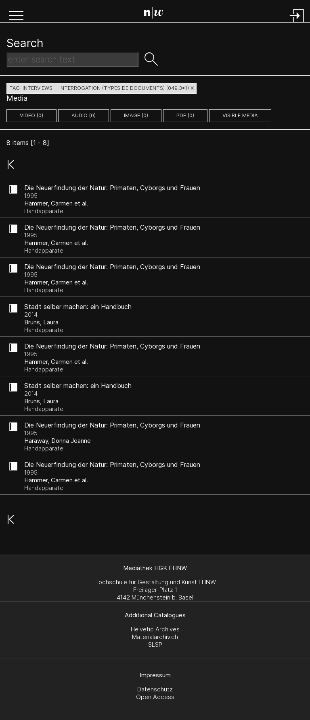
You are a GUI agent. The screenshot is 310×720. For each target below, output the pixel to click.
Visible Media (240, 115)
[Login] (297, 23)
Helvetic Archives (155, 629)
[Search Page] (157, 14)
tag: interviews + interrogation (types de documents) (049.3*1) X (101, 88)
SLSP (155, 644)
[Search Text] (72, 59)
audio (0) (83, 115)
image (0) (136, 115)
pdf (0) (185, 115)
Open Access (155, 697)
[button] (16, 16)
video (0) (31, 115)
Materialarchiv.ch (155, 637)
